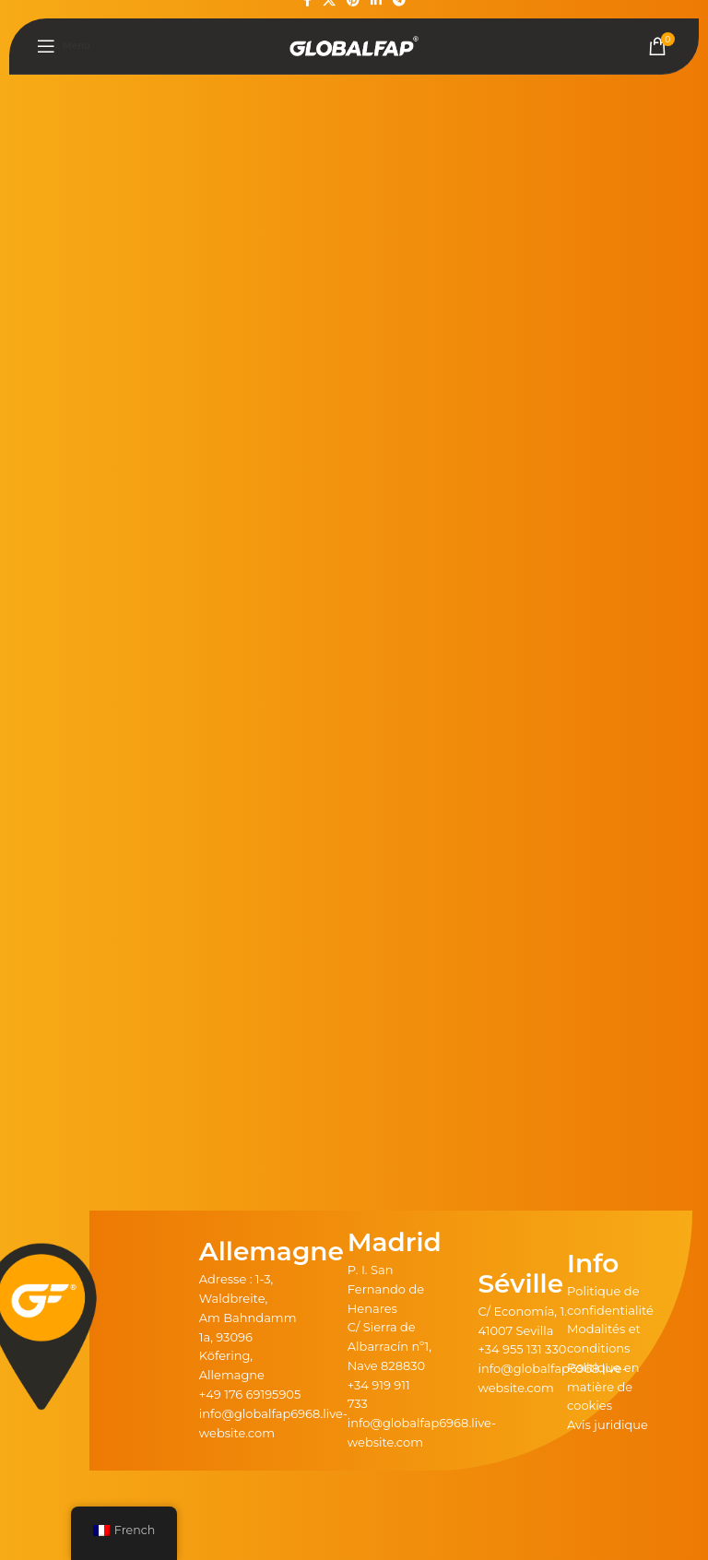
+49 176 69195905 (250, 1394)
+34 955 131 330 (522, 1348)
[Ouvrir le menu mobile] (63, 46)
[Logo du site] (354, 45)
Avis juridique (607, 1424)
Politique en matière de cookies (603, 1386)
